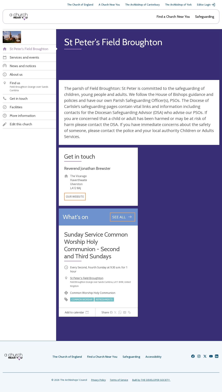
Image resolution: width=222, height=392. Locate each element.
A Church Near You (109, 4)
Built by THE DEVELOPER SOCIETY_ (151, 379)
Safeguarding (204, 17)
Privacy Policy (98, 379)
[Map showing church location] (179, 187)
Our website (75, 196)
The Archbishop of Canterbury (142, 4)
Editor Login (206, 5)
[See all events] (122, 217)
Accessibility (153, 357)
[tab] (77, 312)
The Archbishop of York (178, 4)
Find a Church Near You (173, 17)
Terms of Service (119, 379)
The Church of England (80, 4)
